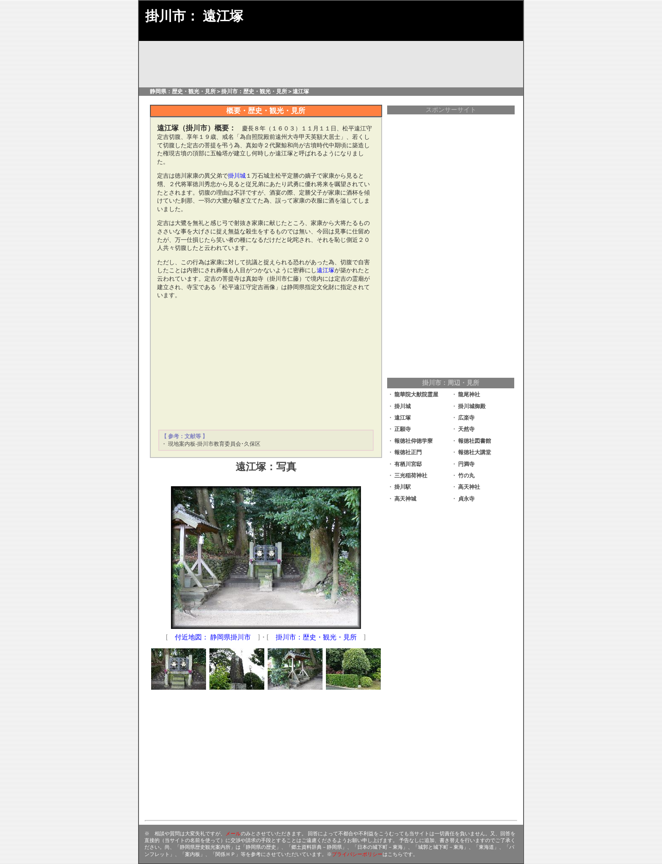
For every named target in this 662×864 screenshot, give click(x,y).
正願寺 (402, 429)
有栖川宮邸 (408, 464)
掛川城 (402, 406)
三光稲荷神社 (410, 475)
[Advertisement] (266, 365)
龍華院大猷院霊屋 (416, 394)
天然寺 (466, 429)
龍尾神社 (469, 394)
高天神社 (469, 487)
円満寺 (466, 464)
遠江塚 (402, 417)
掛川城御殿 (472, 406)
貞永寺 (466, 499)
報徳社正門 (408, 452)
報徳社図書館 (474, 441)
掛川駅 (402, 487)
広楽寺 (466, 417)
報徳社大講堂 (474, 452)
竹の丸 (466, 475)
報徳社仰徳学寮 (413, 441)
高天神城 (405, 499)
